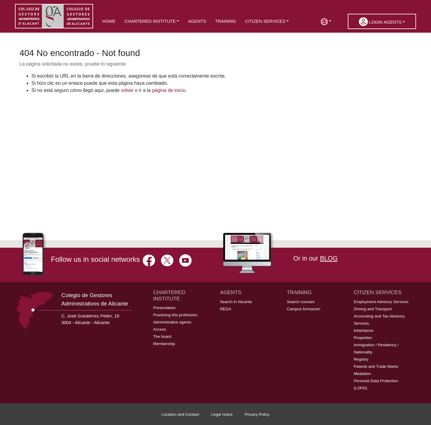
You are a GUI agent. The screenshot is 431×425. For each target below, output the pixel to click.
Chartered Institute (150, 21)
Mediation (362, 373)
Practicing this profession (175, 315)
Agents (197, 21)
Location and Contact (180, 414)
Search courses (301, 302)
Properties (363, 337)
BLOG (329, 258)
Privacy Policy (257, 414)
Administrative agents (172, 322)
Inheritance (364, 330)
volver (127, 90)
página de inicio (168, 90)
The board (162, 336)
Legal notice (222, 414)
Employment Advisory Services (381, 302)
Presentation (164, 307)
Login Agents (380, 21)
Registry (361, 359)
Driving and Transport (373, 309)
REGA (225, 309)
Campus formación (303, 309)
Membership (164, 343)
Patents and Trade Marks (376, 366)
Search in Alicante (236, 302)
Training (225, 21)
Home (109, 21)
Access (159, 329)
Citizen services (265, 21)
